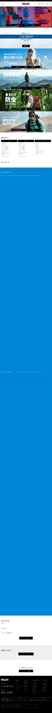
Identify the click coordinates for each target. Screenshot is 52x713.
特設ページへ (19, 25)
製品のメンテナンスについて (37, 691)
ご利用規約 (2, 705)
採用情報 (44, 689)
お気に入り (26, 689)
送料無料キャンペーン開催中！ (20, 0)
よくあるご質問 (35, 682)
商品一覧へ (36, 25)
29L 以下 (37, 146)
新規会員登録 (26, 682)
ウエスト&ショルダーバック (40, 150)
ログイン (25, 684)
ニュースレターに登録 (26, 671)
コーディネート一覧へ (26, 654)
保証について (35, 689)
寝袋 (36, 153)
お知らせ (35, 0)
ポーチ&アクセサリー (39, 152)
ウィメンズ (26, 141)
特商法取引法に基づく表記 (18, 705)
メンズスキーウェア (5, 156)
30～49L (37, 145)
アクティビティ (17, 689)
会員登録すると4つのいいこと (28, 0)
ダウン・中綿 (4, 146)
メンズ (9, 141)
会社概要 (44, 687)
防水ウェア (4, 143)
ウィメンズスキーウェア (23, 156)
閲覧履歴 (25, 685)
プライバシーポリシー (9, 705)
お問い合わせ (35, 693)
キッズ (37, 149)
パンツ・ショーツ (5, 150)
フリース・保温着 (5, 147)
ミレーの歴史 (45, 685)
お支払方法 (34, 684)
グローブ (3, 155)
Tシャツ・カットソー (5, 149)
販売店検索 (44, 684)
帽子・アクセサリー (5, 153)
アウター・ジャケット (5, 145)
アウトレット (17, 687)
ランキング (26, 687)
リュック (42, 141)
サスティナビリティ (46, 682)
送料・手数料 (35, 685)
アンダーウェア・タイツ (6, 152)
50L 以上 (37, 143)
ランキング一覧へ (26, 638)
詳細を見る (26, 46)
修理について (35, 687)
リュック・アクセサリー (19, 685)
